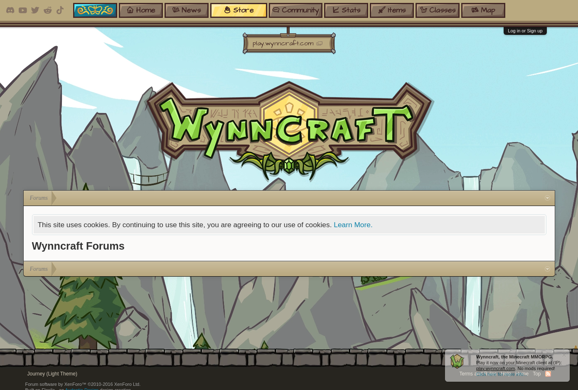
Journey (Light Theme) (52, 374)
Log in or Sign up (525, 30)
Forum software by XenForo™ (83, 384)
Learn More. (353, 225)
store (238, 10)
